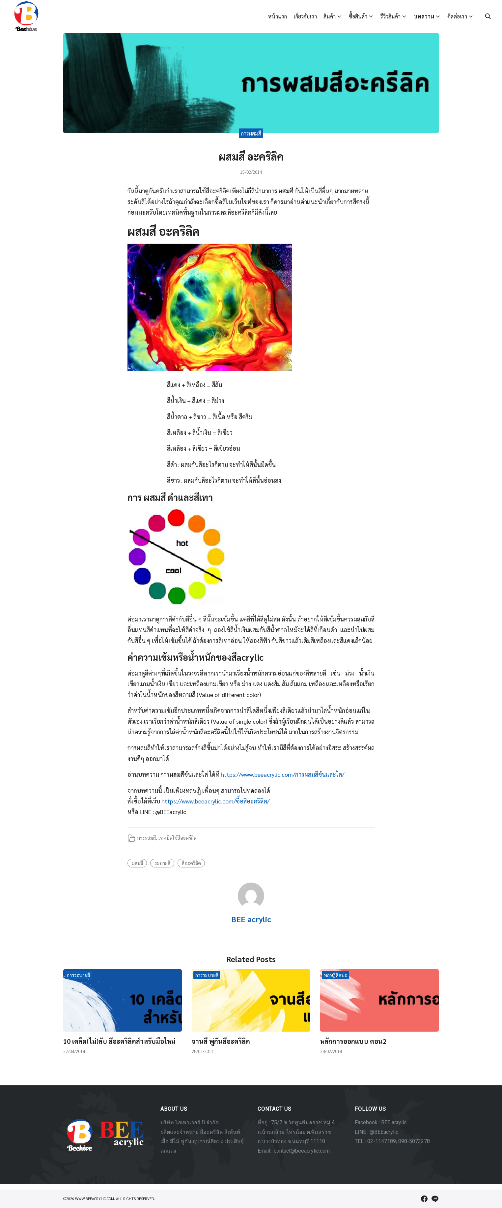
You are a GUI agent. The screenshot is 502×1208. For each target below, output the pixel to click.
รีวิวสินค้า (390, 16)
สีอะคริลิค (191, 863)
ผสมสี (137, 863)
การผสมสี (251, 133)
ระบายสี (162, 863)
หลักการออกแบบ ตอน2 (353, 1041)
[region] (251, 1134)
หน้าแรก (277, 16)
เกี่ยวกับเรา (305, 16)
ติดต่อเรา (457, 16)
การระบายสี (78, 975)
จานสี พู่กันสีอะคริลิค (221, 1041)
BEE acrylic (251, 919)
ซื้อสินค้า (358, 16)
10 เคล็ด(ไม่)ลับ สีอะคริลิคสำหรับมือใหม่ (119, 1041)
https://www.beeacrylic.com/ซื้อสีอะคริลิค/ (215, 801)
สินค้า (329, 16)
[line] (435, 1199)
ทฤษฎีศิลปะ (335, 975)
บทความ (424, 16)
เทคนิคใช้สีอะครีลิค (177, 838)
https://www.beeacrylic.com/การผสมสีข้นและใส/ (282, 774)
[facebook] (424, 1199)
